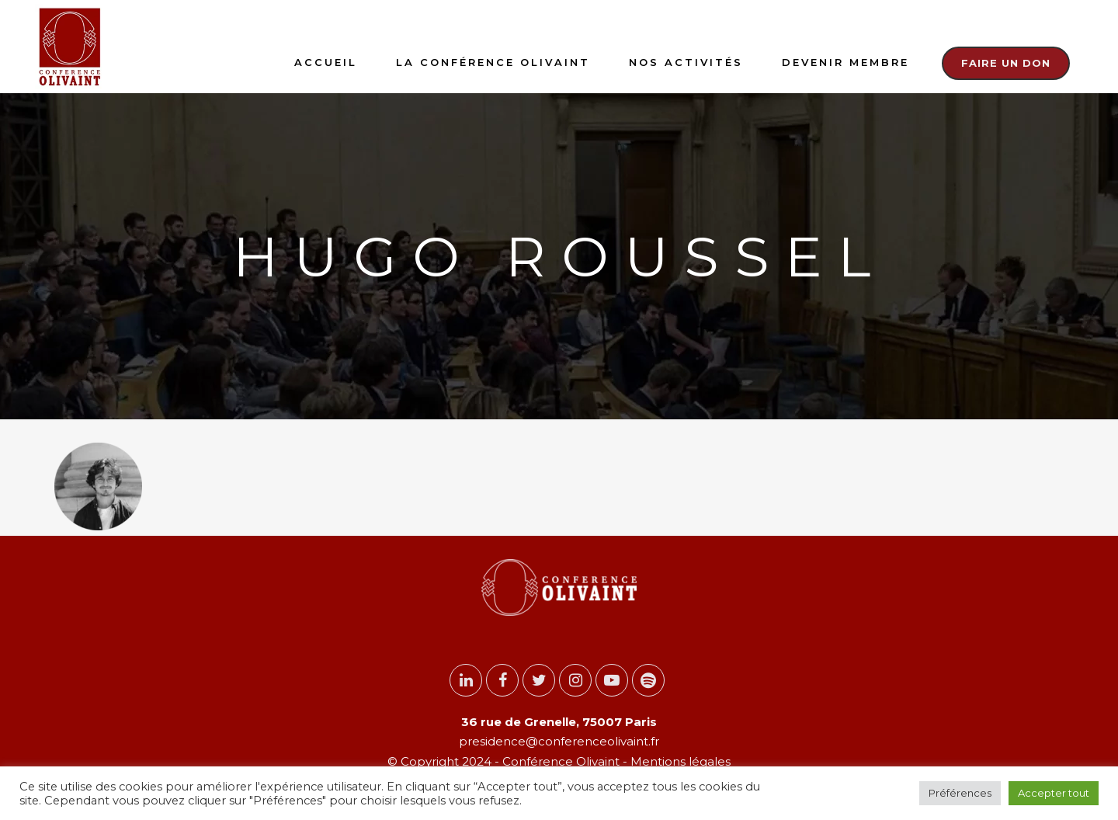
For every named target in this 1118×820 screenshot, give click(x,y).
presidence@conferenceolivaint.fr (559, 741)
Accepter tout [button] (1053, 793)
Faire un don (1005, 63)
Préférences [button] (960, 793)
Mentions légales (679, 761)
